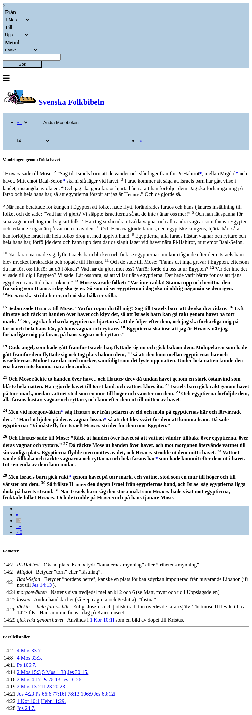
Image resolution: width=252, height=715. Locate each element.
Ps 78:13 (51, 679)
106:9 (87, 694)
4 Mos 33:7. (29, 650)
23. (63, 686)
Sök (22, 64)
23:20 (52, 686)
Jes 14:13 (42, 585)
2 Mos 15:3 (29, 672)
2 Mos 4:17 (29, 679)
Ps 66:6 (43, 694)
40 (19, 532)
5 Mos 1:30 (54, 672)
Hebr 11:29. (53, 701)
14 (18, 520)
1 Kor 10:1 (28, 701)
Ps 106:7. (26, 665)
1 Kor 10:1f (102, 620)
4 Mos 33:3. (29, 658)
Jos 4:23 (25, 694)
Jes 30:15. (77, 672)
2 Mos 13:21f (31, 686)
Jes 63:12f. (105, 694)
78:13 (73, 694)
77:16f (59, 694)
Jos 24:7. (26, 708)
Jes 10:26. (72, 679)
